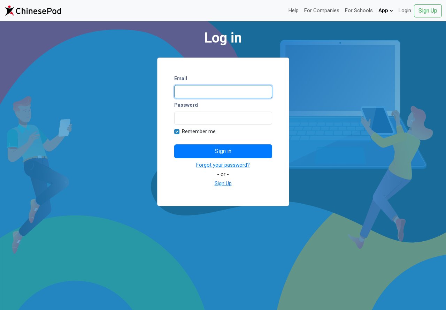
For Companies (321, 10)
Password (186, 105)
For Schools (359, 10)
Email (180, 78)
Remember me (199, 131)
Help (294, 10)
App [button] (385, 10)
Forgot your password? (223, 165)
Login (405, 10)
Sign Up (427, 10)
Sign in (223, 151)
